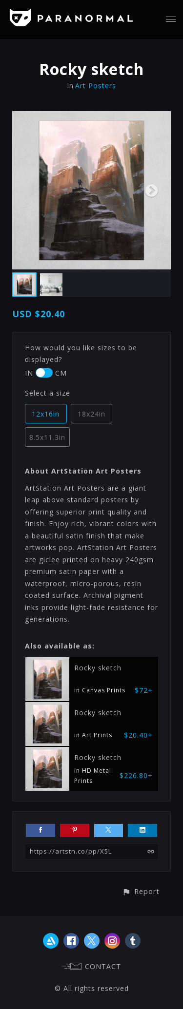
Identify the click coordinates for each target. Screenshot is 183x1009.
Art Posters (95, 85)
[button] (140, 891)
